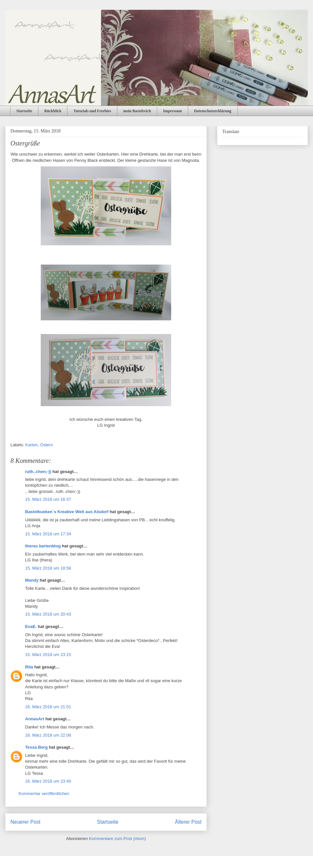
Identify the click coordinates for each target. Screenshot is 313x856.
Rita (29, 667)
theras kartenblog (43, 545)
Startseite (24, 111)
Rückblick (53, 111)
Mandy (32, 580)
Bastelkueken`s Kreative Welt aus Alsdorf (67, 511)
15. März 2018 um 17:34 (48, 533)
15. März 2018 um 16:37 (48, 499)
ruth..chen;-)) (38, 471)
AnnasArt (34, 718)
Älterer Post (188, 822)
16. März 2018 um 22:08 (48, 735)
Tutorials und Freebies (92, 111)
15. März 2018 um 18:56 (48, 568)
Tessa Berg (36, 747)
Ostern (46, 444)
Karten (31, 444)
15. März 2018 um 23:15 (48, 654)
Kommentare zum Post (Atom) (117, 838)
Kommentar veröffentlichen (44, 793)
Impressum (172, 111)
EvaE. (31, 626)
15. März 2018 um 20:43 (48, 614)
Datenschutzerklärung (212, 111)
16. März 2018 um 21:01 (48, 706)
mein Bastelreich (137, 111)
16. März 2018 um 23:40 (48, 781)
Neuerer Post (25, 822)
